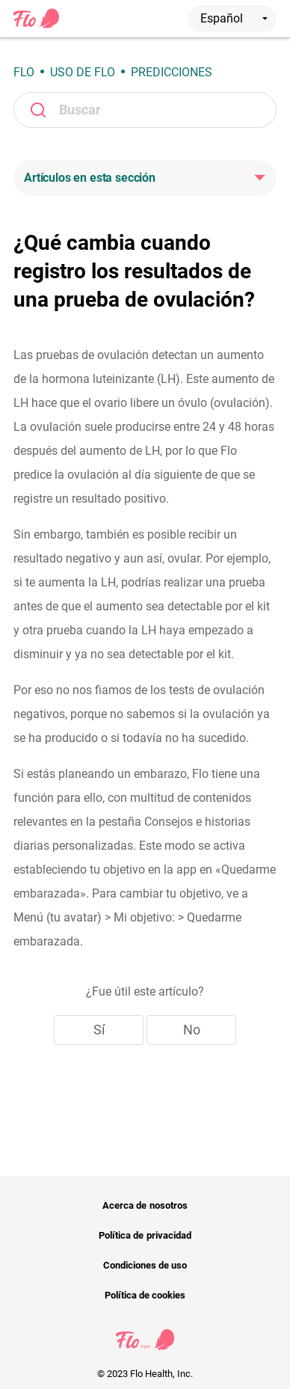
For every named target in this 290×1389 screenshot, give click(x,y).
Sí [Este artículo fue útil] (99, 1029)
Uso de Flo (82, 72)
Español (234, 18)
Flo (23, 72)
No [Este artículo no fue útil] (191, 1029)
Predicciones (171, 72)
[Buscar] (145, 110)
